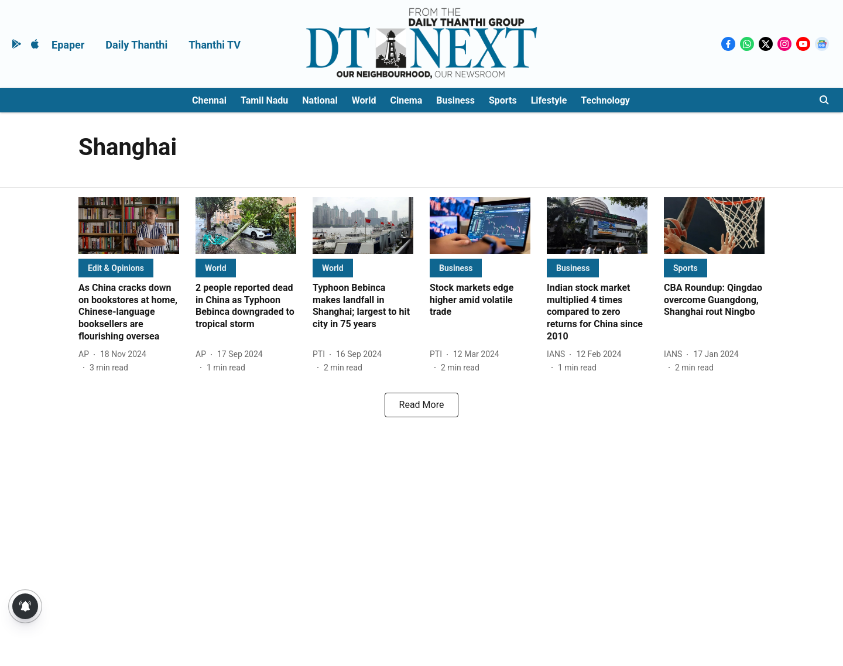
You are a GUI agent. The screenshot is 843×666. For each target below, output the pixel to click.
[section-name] (115, 267)
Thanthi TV (215, 45)
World (364, 100)
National (319, 100)
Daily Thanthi (136, 45)
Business (455, 100)
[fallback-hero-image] (128, 225)
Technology (605, 100)
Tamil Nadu (264, 100)
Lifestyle (549, 100)
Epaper (68, 45)
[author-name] (86, 354)
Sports (503, 100)
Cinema (406, 100)
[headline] (128, 312)
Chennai (209, 100)
